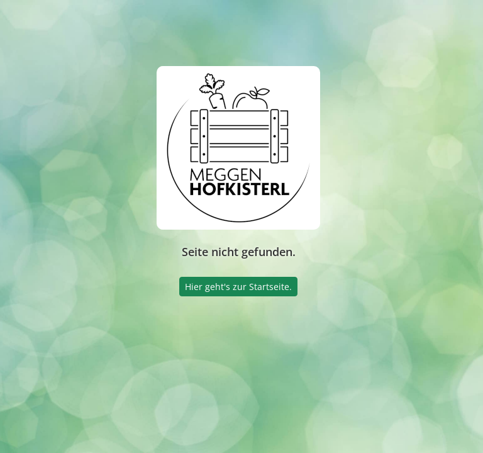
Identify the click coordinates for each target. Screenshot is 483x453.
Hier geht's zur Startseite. (238, 287)
